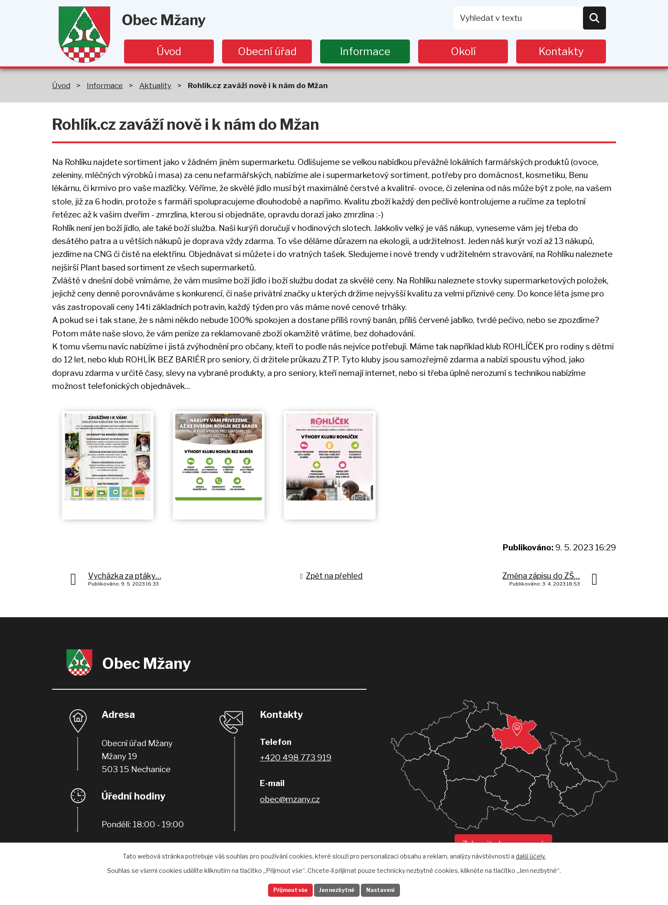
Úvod (169, 51)
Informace (365, 51)
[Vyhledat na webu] (530, 18)
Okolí (463, 51)
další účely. (531, 853)
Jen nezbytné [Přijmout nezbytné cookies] (337, 889)
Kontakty (561, 51)
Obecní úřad (267, 51)
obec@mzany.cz (290, 799)
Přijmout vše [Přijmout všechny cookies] (278, 889)
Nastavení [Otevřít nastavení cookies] (394, 889)
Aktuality (155, 85)
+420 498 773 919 (295, 758)
